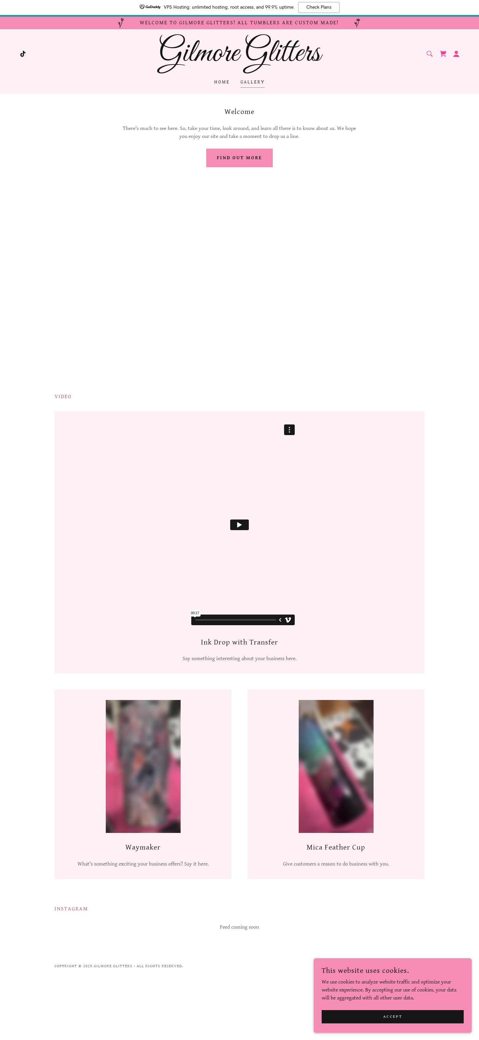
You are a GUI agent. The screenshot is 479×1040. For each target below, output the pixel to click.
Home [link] (222, 82)
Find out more (239, 158)
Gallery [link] (252, 82)
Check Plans (318, 7)
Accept (404, 1016)
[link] (22, 53)
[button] (456, 53)
